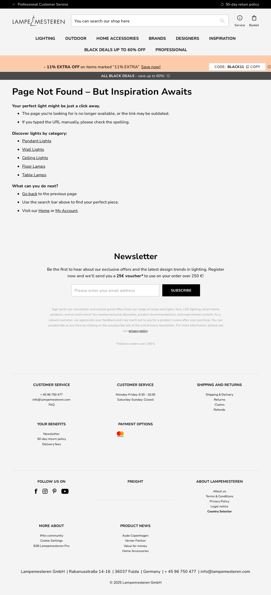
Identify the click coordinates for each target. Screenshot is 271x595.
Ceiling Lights (35, 157)
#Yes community (51, 535)
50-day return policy (51, 434)
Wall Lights (33, 149)
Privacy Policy (219, 501)
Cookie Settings (51, 540)
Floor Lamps (33, 166)
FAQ (52, 400)
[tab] (51, 393)
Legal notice (219, 506)
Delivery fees (51, 439)
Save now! (151, 66)
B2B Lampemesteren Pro (51, 546)
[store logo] (38, 21)
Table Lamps (34, 174)
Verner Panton (135, 540)
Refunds (219, 405)
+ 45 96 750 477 (51, 390)
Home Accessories (135, 551)
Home (44, 210)
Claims (219, 400)
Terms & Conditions (219, 496)
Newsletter (51, 429)
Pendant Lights (36, 140)
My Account (66, 210)
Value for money (135, 546)
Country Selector (219, 511)
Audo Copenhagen (135, 535)
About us (219, 491)
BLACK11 (237, 66)
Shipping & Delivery (219, 390)
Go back (29, 193)
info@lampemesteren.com (51, 395)
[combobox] (149, 20)
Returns (219, 395)
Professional (171, 49)
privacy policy (138, 326)
